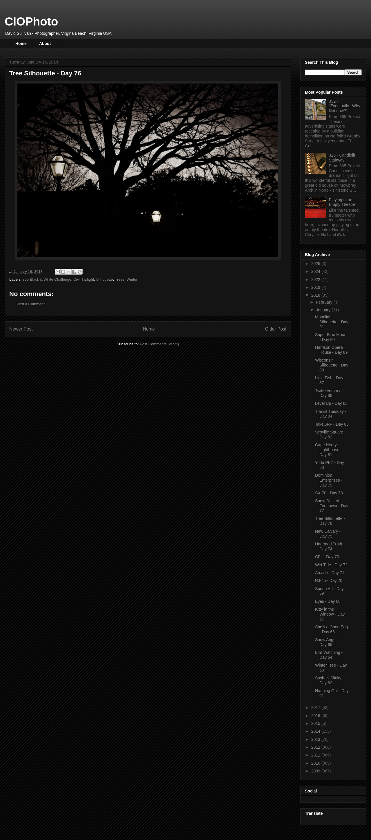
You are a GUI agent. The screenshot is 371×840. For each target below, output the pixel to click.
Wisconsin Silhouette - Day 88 (331, 365)
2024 (316, 271)
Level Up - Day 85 (331, 403)
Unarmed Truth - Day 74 (330, 546)
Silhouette (104, 279)
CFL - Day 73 (327, 556)
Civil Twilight (83, 279)
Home (21, 43)
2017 (316, 707)
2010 (316, 763)
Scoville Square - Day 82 (330, 434)
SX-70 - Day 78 (329, 493)
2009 (316, 771)
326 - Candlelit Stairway (342, 157)
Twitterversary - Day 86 (329, 393)
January (324, 310)
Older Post (275, 328)
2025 (316, 263)
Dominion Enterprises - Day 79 (328, 480)
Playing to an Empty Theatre (342, 202)
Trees (120, 279)
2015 (316, 723)
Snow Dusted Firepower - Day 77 (331, 505)
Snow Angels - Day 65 (328, 642)
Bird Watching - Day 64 (329, 655)
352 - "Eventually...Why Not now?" (344, 106)
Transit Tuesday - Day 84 (330, 414)
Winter (131, 279)
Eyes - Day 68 (328, 601)
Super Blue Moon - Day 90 (330, 337)
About (45, 43)
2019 (316, 287)
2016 (316, 715)
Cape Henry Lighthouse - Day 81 (328, 449)
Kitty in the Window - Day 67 (330, 614)
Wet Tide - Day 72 (331, 565)
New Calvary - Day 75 (328, 533)
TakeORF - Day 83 (332, 424)
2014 (316, 731)
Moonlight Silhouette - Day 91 (331, 322)
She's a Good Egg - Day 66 (331, 629)
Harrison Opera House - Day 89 (331, 350)
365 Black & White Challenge (47, 279)
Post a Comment (31, 304)
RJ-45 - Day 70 (328, 580)
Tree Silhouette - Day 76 (330, 521)
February (324, 302)
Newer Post (21, 328)
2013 (316, 739)
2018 (316, 295)
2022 (316, 279)
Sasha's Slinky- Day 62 (329, 680)
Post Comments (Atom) (159, 344)
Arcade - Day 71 (329, 572)
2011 (316, 755)
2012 (316, 747)
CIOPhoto (31, 21)
